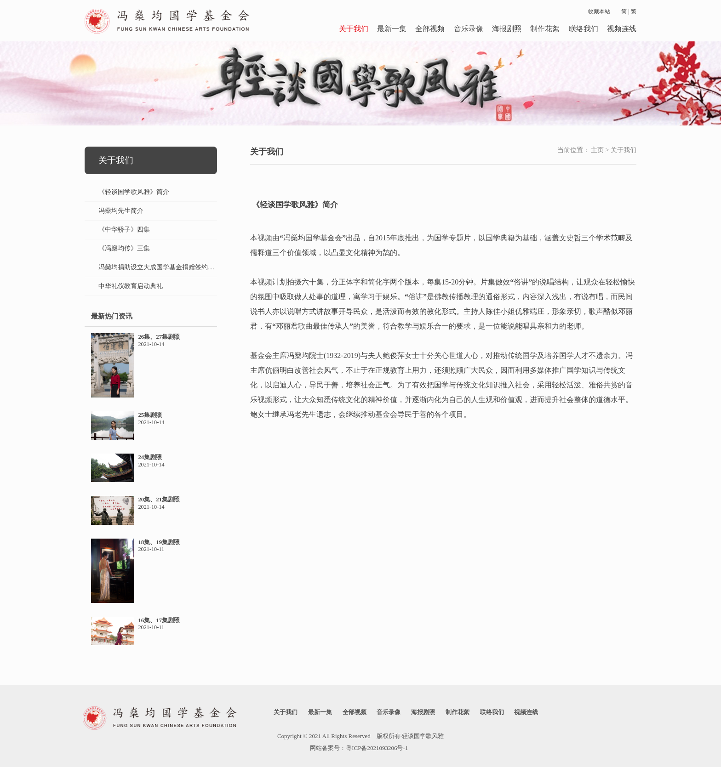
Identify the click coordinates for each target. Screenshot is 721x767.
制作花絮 (545, 29)
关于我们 (353, 29)
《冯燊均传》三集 (124, 248)
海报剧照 (506, 29)
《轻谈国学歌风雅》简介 (133, 191)
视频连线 (621, 29)
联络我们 (583, 29)
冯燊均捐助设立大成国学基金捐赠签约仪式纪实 (166, 267)
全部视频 (430, 29)
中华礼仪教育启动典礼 (130, 286)
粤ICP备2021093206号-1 (377, 747)
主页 (597, 150)
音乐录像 (468, 29)
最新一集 (391, 29)
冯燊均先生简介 (120, 210)
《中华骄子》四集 (124, 229)
